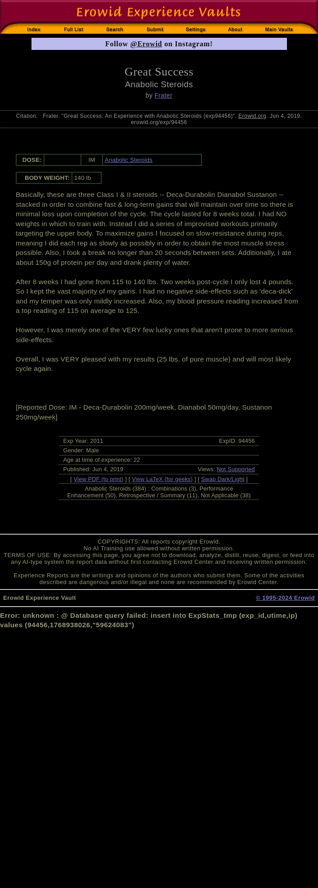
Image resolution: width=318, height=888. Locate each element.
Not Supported (236, 469)
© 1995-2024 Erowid (285, 597)
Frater (164, 95)
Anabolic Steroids (128, 159)
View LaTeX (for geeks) (162, 479)
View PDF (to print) (99, 479)
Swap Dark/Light (222, 479)
